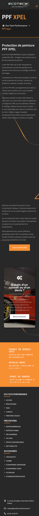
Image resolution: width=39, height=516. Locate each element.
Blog (8, 408)
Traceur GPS (11, 457)
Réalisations (11, 404)
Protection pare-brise (15, 442)
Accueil (9, 400)
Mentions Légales (13, 416)
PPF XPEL (9, 438)
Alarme (9, 461)
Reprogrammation (13, 427)
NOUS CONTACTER (19, 248)
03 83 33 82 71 (12, 514)
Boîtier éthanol (12, 430)
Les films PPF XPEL (8, 88)
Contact (9, 412)
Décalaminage (11, 434)
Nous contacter (19, 317)
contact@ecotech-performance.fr (18, 508)
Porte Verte (25, 501)
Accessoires (10, 451)
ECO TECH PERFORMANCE (15, 394)
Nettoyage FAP (11, 446)
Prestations (10, 420)
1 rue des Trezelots (13, 501)
